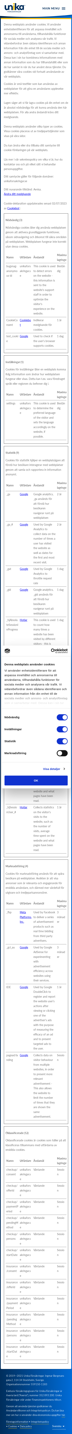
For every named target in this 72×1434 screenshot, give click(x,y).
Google (24, 336)
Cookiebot (13, 208)
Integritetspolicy (40, 1421)
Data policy (26, 1426)
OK (36, 780)
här (63, 1414)
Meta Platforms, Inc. (26, 917)
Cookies (12, 1426)
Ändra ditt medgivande (17, 194)
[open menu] (54, 8)
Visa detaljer (51, 769)
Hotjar (23, 620)
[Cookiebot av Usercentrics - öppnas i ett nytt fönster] (51, 650)
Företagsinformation (17, 1421)
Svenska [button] (56, 1426)
